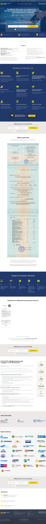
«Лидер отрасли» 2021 (14, 379)
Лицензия (18, 0)
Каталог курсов (33, 0)
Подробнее (32, 115)
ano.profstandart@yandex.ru (7, 506)
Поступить (28, 0)
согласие (19, 130)
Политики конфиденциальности (23, 29)
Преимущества (23, 0)
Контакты (29, 515)
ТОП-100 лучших (4, 376)
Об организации (13, 0)
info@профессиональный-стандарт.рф (9, 505)
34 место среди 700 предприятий (7, 377)
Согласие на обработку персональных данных (24, 519)
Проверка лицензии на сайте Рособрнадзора (23, 336)
